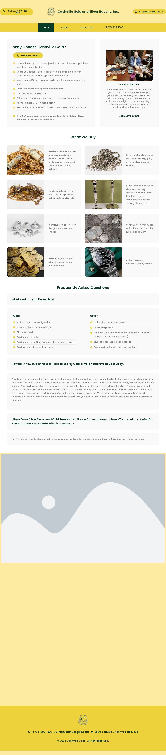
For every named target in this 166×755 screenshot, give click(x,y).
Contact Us (86, 27)
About (64, 27)
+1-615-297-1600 (113, 27)
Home (46, 27)
